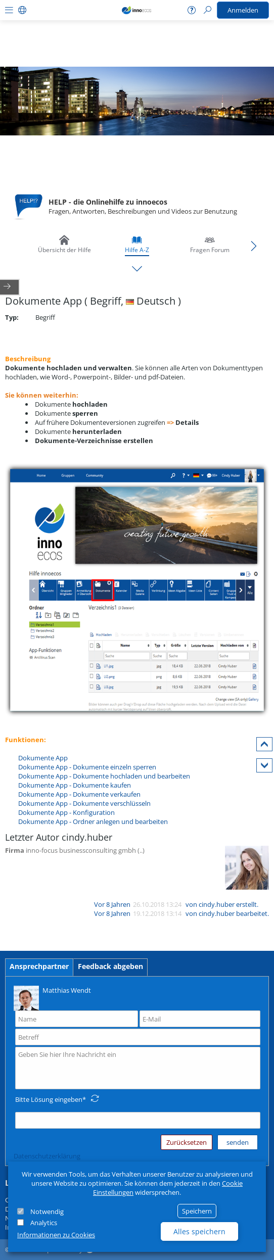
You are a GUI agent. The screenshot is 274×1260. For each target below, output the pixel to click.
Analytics (43, 1222)
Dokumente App (43, 757)
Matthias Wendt (52, 997)
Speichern (197, 1211)
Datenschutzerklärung (47, 1155)
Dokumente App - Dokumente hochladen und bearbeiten (104, 776)
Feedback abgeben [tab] (110, 966)
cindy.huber (217, 904)
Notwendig (47, 1211)
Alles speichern (199, 1231)
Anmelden (242, 10)
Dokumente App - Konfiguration (66, 812)
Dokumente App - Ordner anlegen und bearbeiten (93, 821)
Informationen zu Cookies (56, 1234)
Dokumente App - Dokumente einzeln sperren (87, 766)
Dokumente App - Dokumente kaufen (74, 785)
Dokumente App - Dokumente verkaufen (79, 794)
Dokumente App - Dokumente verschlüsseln (84, 803)
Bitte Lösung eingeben (48, 1099)
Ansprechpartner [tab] (39, 966)
